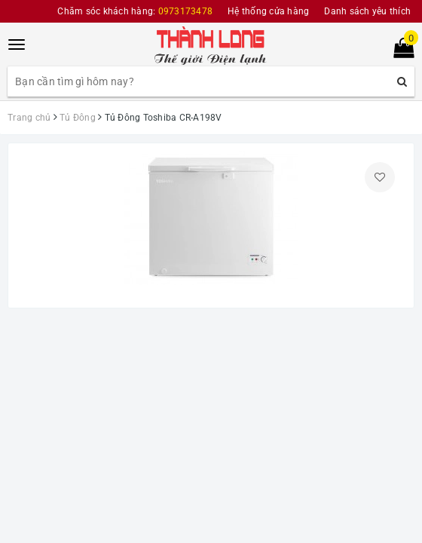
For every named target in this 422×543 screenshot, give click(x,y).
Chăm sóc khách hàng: (135, 11)
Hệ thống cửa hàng (268, 11)
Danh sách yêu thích (367, 11)
